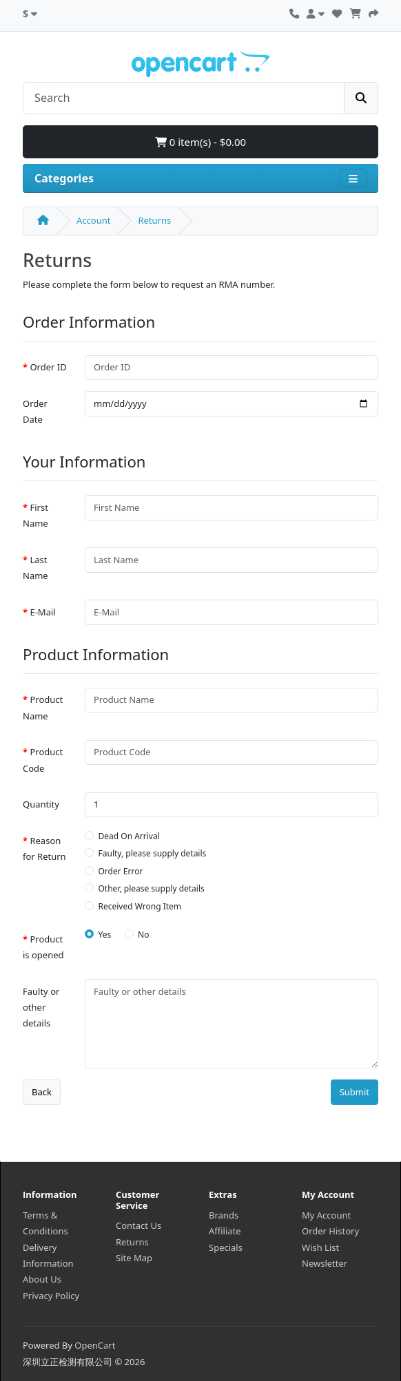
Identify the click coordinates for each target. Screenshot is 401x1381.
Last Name (35, 568)
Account (93, 220)
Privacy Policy (51, 1295)
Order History (330, 1231)
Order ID (48, 367)
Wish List (320, 1247)
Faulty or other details (41, 1007)
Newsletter (324, 1263)
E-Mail (42, 612)
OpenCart (94, 1345)
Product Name (43, 707)
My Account (326, 1215)
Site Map (134, 1258)
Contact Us (138, 1225)
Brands (223, 1215)
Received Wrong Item (140, 906)
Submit (354, 1092)
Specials (226, 1247)
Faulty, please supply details (153, 853)
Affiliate (225, 1231)
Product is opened (43, 947)
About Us (42, 1279)
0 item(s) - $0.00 (200, 142)
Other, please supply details (152, 888)
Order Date (35, 411)
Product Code (43, 760)
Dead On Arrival (129, 836)
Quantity (41, 804)
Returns (154, 220)
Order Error (121, 871)
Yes (105, 934)
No (143, 934)
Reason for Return (44, 848)
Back (42, 1092)
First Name (35, 515)
